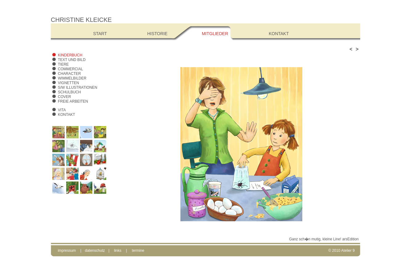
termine (138, 250)
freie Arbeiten (73, 101)
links (117, 250)
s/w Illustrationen (77, 87)
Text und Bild (72, 60)
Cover (64, 97)
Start (100, 33)
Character (69, 73)
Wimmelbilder (72, 78)
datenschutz (95, 250)
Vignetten (68, 83)
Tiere (63, 64)
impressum (67, 250)
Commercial (70, 69)
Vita (62, 110)
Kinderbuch (70, 55)
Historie (157, 33)
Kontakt (66, 114)
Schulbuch (69, 92)
